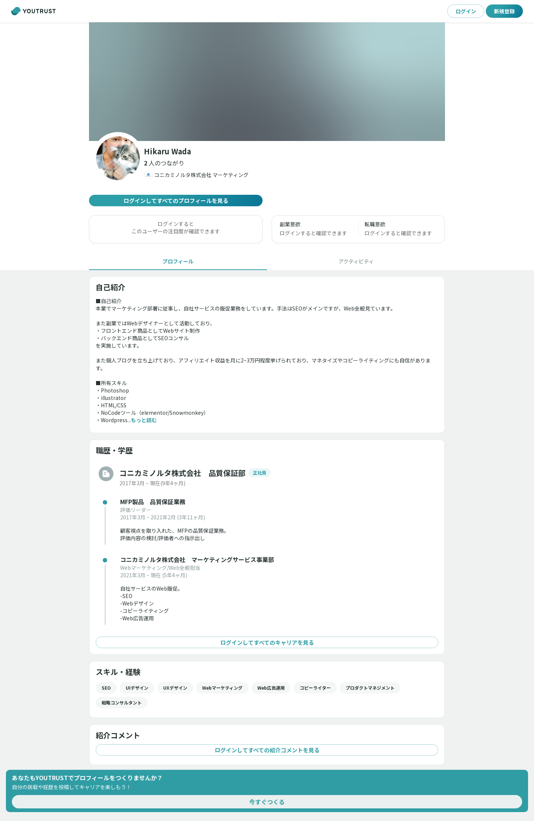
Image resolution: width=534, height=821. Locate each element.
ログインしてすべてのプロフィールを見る (176, 200)
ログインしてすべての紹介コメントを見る (267, 750)
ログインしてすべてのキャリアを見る (267, 642)
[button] (267, 81)
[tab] (178, 261)
